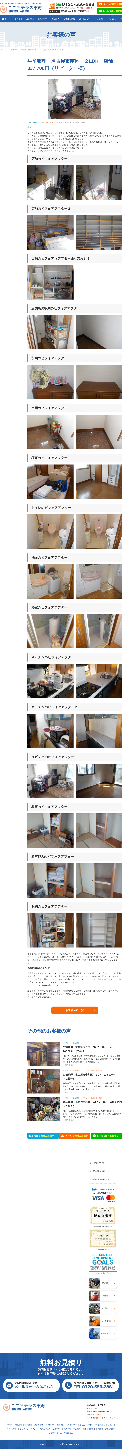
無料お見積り (100, 1425)
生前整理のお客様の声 (100, 1179)
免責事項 (67, 1429)
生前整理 (30, 19)
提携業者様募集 (89, 1429)
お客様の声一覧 (75, 1010)
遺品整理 (18, 19)
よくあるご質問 (85, 19)
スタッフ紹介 (12, 1429)
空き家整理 (38, 1425)
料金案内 (55, 19)
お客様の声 (43, 19)
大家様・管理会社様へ (107, 1429)
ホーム (6, 19)
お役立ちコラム (55, 1433)
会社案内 (100, 19)
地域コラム (68, 1433)
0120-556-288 (96, 1415)
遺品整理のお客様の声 (100, 1171)
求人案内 (112, 19)
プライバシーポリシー (29, 1429)
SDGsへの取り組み (103, 1272)
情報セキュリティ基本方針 (50, 1429)
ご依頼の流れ (69, 19)
